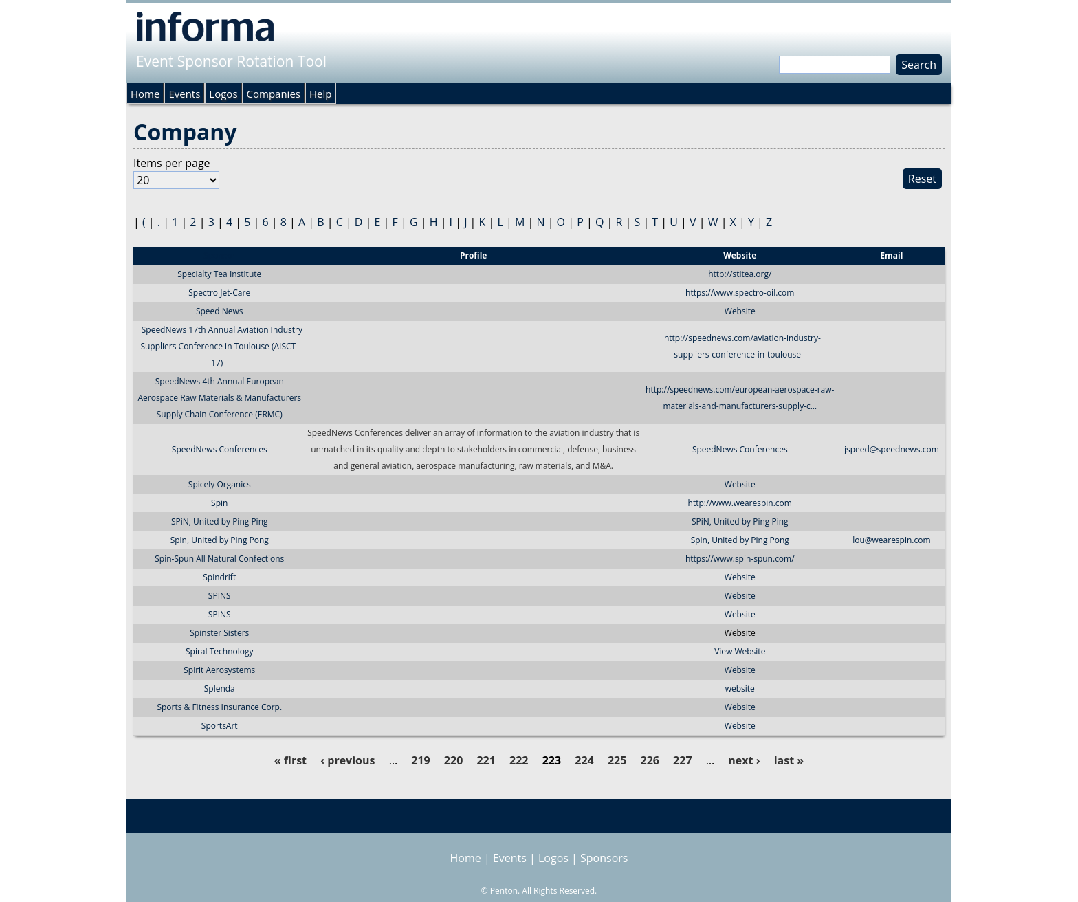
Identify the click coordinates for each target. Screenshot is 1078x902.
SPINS (219, 596)
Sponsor (219, 255)
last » (789, 760)
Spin (219, 503)
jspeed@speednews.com (891, 449)
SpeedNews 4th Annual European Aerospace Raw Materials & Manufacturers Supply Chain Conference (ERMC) (219, 397)
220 (453, 760)
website (740, 688)
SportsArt (219, 726)
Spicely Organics (219, 484)
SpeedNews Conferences (219, 449)
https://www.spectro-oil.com (739, 292)
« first (290, 760)
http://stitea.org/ (739, 274)
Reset (922, 178)
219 (420, 760)
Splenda (219, 688)
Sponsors (604, 858)
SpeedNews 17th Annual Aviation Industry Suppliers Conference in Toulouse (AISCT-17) (221, 346)
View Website (739, 651)
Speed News (219, 311)
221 (485, 760)
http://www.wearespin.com (740, 503)
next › (744, 760)
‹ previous (347, 760)
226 (650, 760)
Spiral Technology (219, 651)
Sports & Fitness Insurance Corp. (219, 707)
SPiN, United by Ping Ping (219, 521)
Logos (223, 93)
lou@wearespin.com (891, 540)
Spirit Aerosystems (219, 670)
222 (518, 760)
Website (740, 311)
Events (184, 93)
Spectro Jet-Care (219, 292)
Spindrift (219, 577)
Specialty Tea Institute (219, 274)
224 (584, 760)
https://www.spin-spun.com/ (740, 558)
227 (682, 760)
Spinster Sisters (219, 633)
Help (320, 93)
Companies (273, 93)
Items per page (171, 162)
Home (145, 93)
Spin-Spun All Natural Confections (219, 558)
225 (617, 760)
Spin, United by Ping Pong (219, 540)
